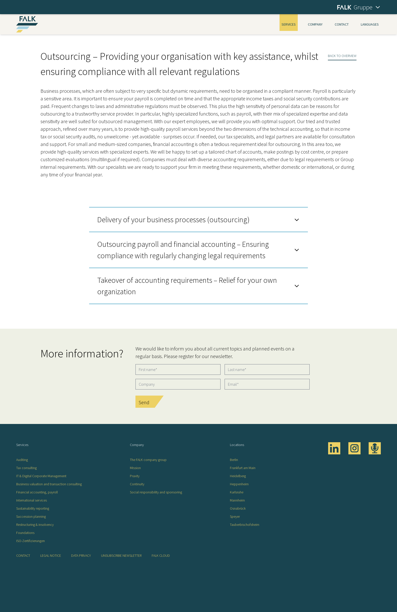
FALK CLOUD (161, 555)
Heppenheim (239, 484)
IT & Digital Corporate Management (41, 476)
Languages (370, 24)
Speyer (235, 516)
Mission (135, 468)
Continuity (137, 484)
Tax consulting (26, 468)
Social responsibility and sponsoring (156, 492)
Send (143, 402)
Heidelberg (238, 476)
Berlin (234, 459)
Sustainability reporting (32, 508)
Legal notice (50, 555)
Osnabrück (238, 508)
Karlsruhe (236, 492)
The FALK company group (148, 459)
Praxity (135, 476)
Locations (237, 444)
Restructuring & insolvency (35, 524)
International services (31, 500)
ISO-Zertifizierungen (30, 541)
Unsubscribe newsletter (121, 555)
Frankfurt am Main (242, 468)
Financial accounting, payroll (37, 492)
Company (315, 24)
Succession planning (31, 516)
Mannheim (237, 500)
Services (289, 24)
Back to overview (342, 56)
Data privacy (81, 555)
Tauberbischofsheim (244, 524)
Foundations (25, 532)
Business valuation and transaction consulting (49, 484)
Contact (342, 24)
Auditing (22, 459)
